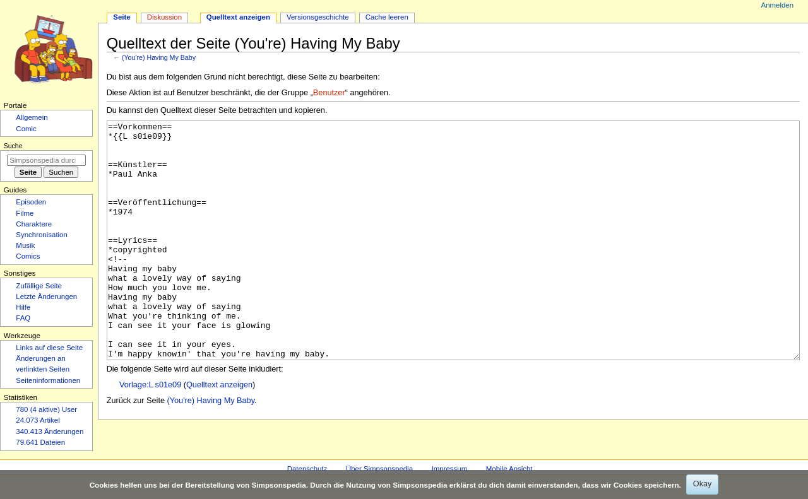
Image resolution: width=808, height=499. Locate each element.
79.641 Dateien (40, 442)
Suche (13, 146)
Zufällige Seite (39, 286)
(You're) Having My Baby (159, 57)
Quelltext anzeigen (219, 432)
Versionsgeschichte (318, 17)
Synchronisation (42, 234)
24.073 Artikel (37, 420)
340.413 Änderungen (49, 431)
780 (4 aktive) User (46, 409)
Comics (28, 256)
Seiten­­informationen (48, 380)
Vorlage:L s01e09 (150, 432)
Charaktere (34, 224)
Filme (24, 213)
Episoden (31, 202)
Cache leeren (386, 17)
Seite (121, 17)
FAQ (23, 318)
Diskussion (164, 17)
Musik (25, 245)
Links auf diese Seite (49, 347)
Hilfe (23, 307)
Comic (26, 128)
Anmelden (777, 5)
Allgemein (31, 117)
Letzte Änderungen (46, 296)
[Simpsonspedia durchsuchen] (46, 160)
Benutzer (329, 92)
